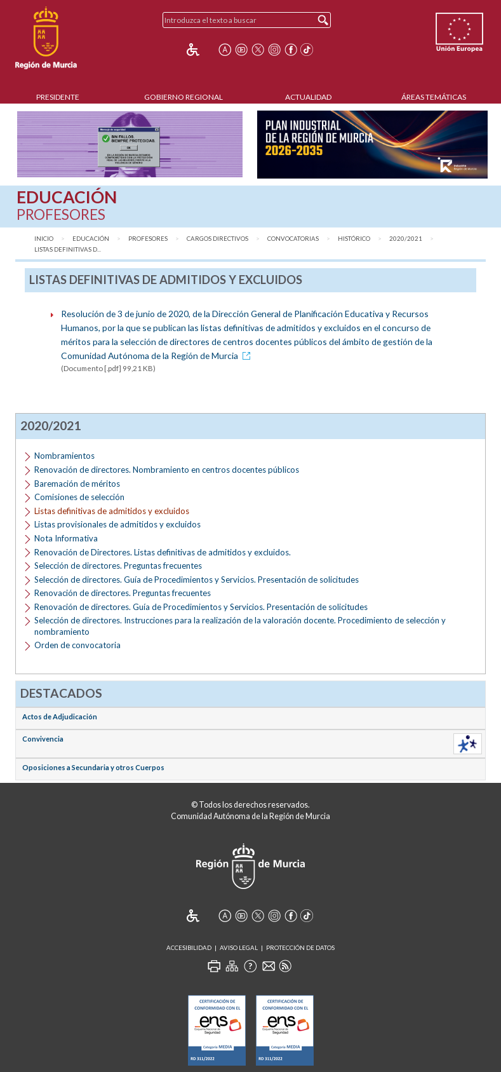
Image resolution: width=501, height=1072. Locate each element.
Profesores (148, 238)
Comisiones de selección (79, 497)
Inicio (43, 238)
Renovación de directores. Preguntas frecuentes (122, 593)
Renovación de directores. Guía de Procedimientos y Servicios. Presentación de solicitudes (201, 607)
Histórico (354, 238)
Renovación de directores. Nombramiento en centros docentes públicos (166, 470)
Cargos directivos (217, 238)
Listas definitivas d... (67, 249)
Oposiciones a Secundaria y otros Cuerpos (93, 767)
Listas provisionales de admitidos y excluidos (117, 524)
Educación (90, 238)
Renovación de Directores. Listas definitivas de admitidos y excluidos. (162, 552)
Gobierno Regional (183, 97)
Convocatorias (293, 238)
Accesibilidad (188, 947)
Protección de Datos (300, 947)
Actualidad (308, 97)
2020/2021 (405, 238)
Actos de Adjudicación (59, 716)
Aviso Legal (239, 947)
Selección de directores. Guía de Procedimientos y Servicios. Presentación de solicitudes (196, 579)
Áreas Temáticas (433, 97)
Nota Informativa (66, 538)
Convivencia (42, 739)
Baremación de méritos (77, 483)
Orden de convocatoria (77, 645)
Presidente (57, 97)
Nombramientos (64, 456)
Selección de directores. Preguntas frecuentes (118, 565)
